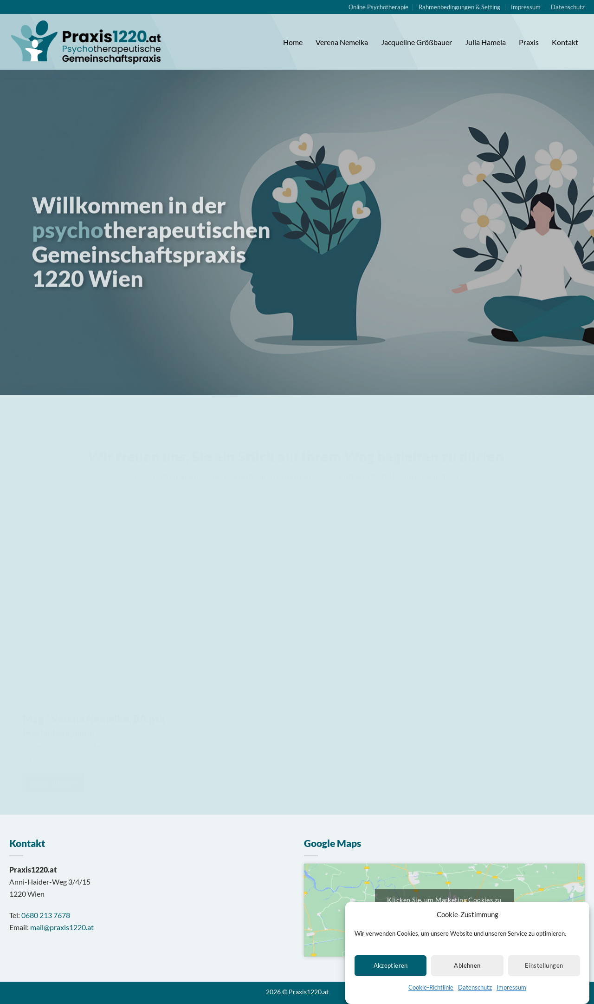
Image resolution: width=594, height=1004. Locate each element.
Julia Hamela (485, 42)
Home (293, 42)
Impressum (511, 991)
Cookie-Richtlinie (430, 991)
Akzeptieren (391, 969)
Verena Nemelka (342, 42)
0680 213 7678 (45, 915)
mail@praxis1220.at (62, 927)
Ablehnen (467, 969)
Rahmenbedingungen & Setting (459, 7)
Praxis (529, 42)
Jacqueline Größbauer (416, 42)
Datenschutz (475, 991)
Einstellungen (544, 969)
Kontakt (565, 42)
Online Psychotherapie (378, 7)
